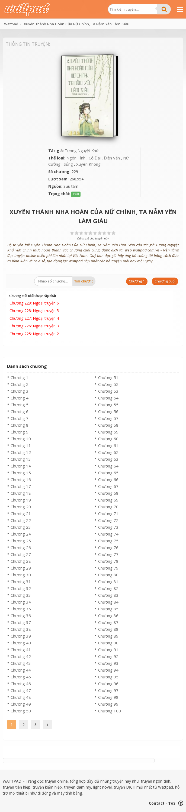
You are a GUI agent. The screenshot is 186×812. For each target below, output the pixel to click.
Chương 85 (108, 608)
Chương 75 (108, 540)
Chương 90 (108, 642)
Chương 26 (21, 547)
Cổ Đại (95, 158)
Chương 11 (21, 445)
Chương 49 (21, 704)
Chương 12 (21, 452)
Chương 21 (21, 513)
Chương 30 (21, 574)
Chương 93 (108, 663)
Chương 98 (108, 697)
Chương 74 (108, 534)
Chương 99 (108, 704)
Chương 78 (108, 561)
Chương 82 (108, 588)
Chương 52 (108, 384)
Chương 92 (108, 656)
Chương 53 (108, 391)
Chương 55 (108, 404)
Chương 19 (21, 500)
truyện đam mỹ (77, 787)
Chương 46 (21, 683)
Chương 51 (108, 377)
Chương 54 (108, 398)
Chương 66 (108, 479)
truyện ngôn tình (155, 781)
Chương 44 (21, 670)
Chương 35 (21, 608)
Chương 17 (21, 486)
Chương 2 (19, 384)
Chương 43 (21, 663)
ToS (171, 803)
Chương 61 (108, 445)
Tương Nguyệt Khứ (81, 150)
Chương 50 (21, 710)
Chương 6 (19, 411)
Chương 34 (21, 602)
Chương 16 (21, 479)
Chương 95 (108, 676)
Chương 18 (21, 493)
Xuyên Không (88, 164)
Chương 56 (108, 411)
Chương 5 (19, 404)
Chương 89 (108, 636)
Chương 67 (108, 486)
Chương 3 (19, 391)
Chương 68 (108, 493)
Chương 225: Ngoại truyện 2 (34, 333)
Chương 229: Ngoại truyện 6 (34, 303)
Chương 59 (108, 432)
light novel (102, 787)
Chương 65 (108, 472)
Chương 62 (108, 452)
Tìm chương (84, 281)
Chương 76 (108, 547)
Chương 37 (21, 622)
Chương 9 (19, 432)
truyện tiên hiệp (16, 787)
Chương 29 (21, 568)
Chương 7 (19, 418)
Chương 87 (108, 622)
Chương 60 (108, 438)
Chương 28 (21, 561)
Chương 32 (21, 588)
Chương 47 (21, 690)
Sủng (68, 164)
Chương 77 (108, 554)
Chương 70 (108, 506)
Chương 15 (21, 472)
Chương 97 (108, 690)
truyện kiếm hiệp (47, 787)
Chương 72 (108, 520)
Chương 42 (21, 656)
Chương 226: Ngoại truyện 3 (34, 325)
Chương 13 (21, 459)
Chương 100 (109, 710)
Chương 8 (19, 425)
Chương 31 (21, 581)
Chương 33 (21, 595)
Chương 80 (108, 574)
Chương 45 (21, 676)
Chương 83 (108, 595)
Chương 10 (21, 438)
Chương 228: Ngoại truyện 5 (34, 310)
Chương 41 (21, 649)
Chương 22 (21, 520)
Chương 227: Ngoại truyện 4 (34, 318)
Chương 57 (108, 418)
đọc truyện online (52, 781)
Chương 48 (21, 697)
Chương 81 (108, 581)
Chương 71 (108, 513)
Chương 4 (19, 398)
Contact (157, 803)
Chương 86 (108, 615)
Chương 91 (108, 649)
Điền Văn (112, 158)
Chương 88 (108, 629)
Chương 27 (21, 554)
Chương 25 (21, 540)
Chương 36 (21, 615)
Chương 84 (108, 602)
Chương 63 (108, 459)
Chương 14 (21, 466)
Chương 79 (108, 568)
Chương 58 (108, 425)
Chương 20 (21, 506)
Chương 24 (21, 534)
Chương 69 (108, 500)
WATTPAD (12, 781)
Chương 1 (19, 377)
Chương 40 (21, 642)
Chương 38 (21, 629)
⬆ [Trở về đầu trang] (180, 803)
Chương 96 (108, 683)
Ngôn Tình (75, 158)
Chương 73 (108, 527)
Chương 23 (21, 527)
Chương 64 (108, 466)
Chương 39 (21, 636)
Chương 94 (108, 670)
